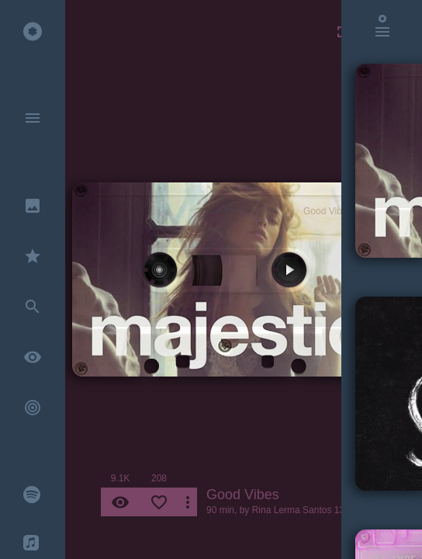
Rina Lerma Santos (292, 510)
